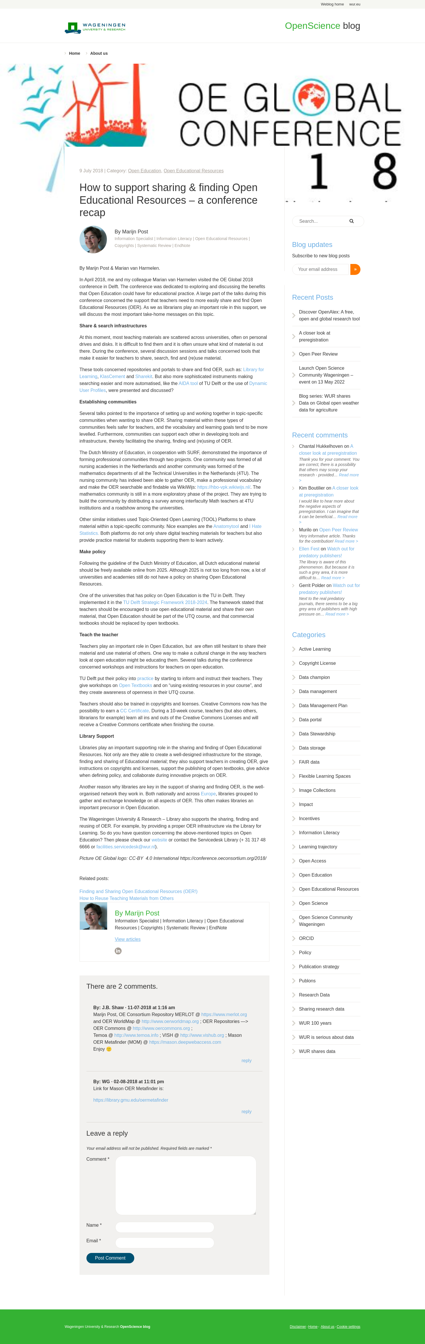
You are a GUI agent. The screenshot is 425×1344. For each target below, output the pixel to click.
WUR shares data (317, 1051)
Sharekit (143, 376)
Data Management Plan (323, 705)
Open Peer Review (318, 354)
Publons (307, 980)
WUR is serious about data (326, 1037)
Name (94, 1225)
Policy (305, 952)
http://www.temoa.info (136, 1035)
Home (74, 53)
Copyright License (317, 663)
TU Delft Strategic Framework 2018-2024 (165, 602)
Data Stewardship (317, 733)
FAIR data (309, 762)
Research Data (314, 994)
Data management (318, 691)
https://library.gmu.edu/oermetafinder (130, 1100)
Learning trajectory (318, 846)
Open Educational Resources (194, 170)
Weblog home (332, 4)
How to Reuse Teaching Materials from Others (127, 898)
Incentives (309, 818)
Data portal (310, 719)
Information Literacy (319, 832)
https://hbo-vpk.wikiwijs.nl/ (223, 487)
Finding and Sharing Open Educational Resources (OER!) (139, 891)
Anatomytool (226, 526)
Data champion (314, 677)
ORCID (306, 938)
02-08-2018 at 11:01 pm (139, 1081)
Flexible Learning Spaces (325, 776)
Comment (97, 1159)
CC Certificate (134, 710)
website (159, 839)
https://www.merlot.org (224, 1014)
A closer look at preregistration (314, 336)
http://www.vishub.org (202, 1035)
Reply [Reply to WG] (246, 1111)
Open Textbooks (135, 685)
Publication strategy (319, 966)
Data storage (312, 747)
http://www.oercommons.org (161, 1028)
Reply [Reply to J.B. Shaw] (246, 1060)
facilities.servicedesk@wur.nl (125, 846)
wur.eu (354, 4)
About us (99, 53)
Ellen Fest (309, 548)
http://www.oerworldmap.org (170, 1021)
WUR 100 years (315, 1023)
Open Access (312, 860)
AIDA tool (188, 383)
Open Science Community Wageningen (326, 921)
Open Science (313, 903)
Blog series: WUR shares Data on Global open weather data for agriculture (329, 403)
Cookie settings (348, 1327)
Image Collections (317, 790)
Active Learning (315, 649)
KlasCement (112, 376)
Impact (306, 804)
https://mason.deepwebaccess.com (185, 1042)
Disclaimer (298, 1327)
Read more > (346, 541)
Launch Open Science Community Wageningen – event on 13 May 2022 (326, 375)
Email (93, 1240)
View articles (128, 939)
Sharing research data (321, 1009)
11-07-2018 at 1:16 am (151, 1007)
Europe (208, 793)
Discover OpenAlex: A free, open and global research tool (329, 315)
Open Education (144, 170)
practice (145, 678)
